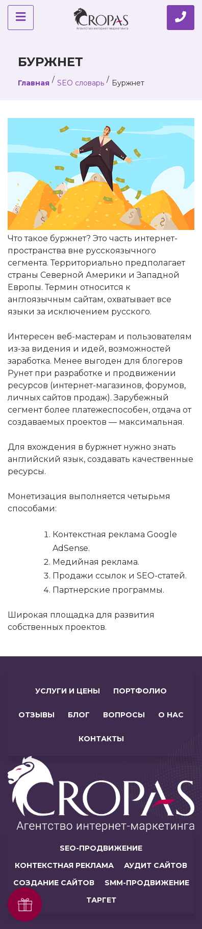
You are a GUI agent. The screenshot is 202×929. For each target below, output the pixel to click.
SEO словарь (80, 83)
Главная (33, 83)
